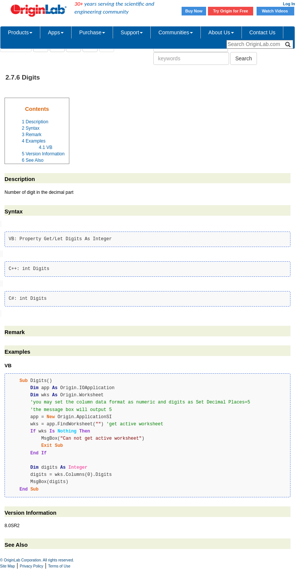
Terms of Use (59, 566)
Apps (56, 32)
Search (243, 58)
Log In (289, 4)
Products (20, 32)
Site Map (7, 566)
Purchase (92, 32)
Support (132, 32)
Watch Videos (275, 11)
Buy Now (194, 11)
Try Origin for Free (230, 11)
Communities (175, 32)
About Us (221, 32)
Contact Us (262, 32)
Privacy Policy (31, 566)
